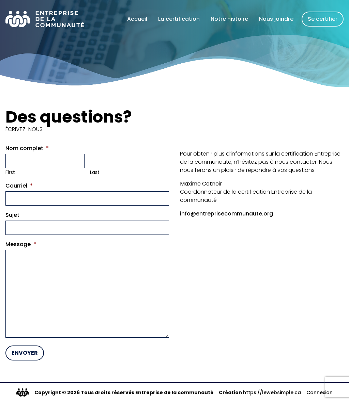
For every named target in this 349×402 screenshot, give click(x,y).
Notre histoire (229, 19)
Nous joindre (276, 19)
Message (20, 244)
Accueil (137, 19)
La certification (179, 19)
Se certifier (322, 19)
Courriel (19, 186)
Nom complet (27, 148)
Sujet (12, 215)
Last (95, 172)
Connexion (319, 392)
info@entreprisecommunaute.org (226, 214)
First (10, 172)
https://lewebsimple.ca (272, 392)
